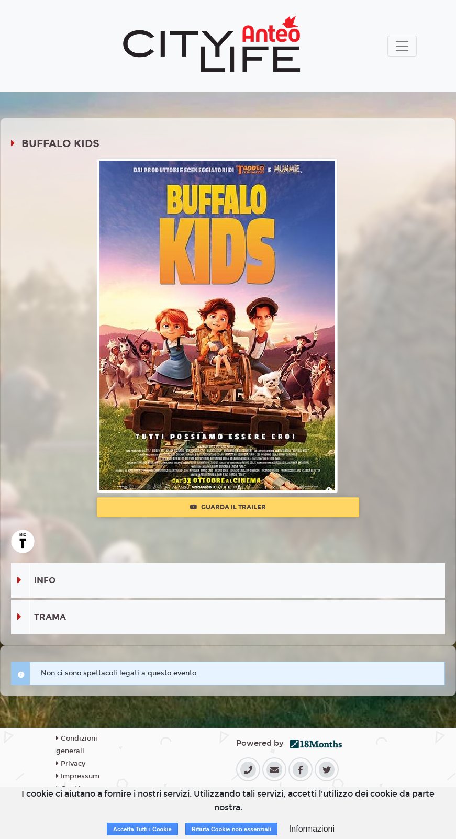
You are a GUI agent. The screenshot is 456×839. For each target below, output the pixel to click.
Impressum (77, 776)
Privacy (70, 763)
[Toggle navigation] (402, 46)
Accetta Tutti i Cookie (142, 829)
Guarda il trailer (228, 507)
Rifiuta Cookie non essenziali (231, 829)
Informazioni (312, 828)
